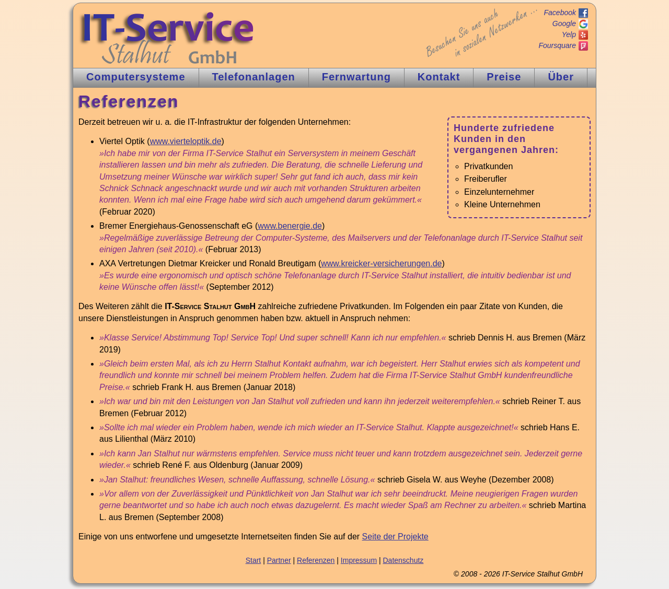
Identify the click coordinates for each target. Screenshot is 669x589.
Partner (279, 560)
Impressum (359, 560)
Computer (136, 77)
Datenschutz (403, 560)
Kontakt (439, 77)
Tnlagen (253, 77)
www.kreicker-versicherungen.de (381, 263)
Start (253, 560)
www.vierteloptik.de (186, 141)
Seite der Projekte (395, 536)
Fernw (356, 77)
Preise (504, 77)
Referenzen (315, 560)
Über (561, 77)
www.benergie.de (290, 225)
